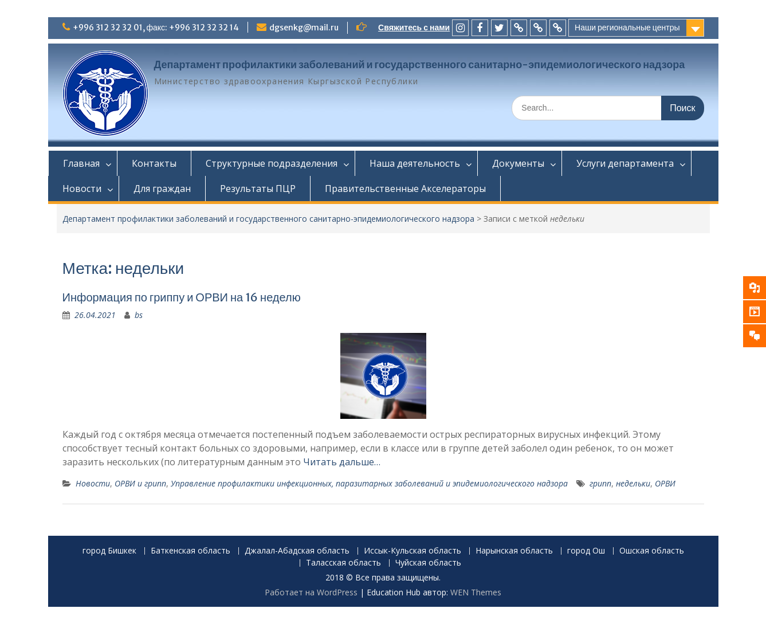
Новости (81, 188)
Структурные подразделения (271, 163)
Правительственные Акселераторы (405, 188)
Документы (518, 163)
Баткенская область (190, 551)
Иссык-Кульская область (412, 551)
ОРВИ (665, 483)
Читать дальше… (341, 462)
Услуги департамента (625, 163)
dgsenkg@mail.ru (304, 27)
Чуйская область (428, 563)
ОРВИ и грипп (140, 483)
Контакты (154, 163)
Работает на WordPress (311, 592)
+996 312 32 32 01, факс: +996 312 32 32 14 (156, 27)
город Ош (586, 551)
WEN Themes (475, 592)
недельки (633, 483)
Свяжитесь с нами (414, 27)
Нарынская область (514, 551)
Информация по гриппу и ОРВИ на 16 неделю (181, 297)
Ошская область (651, 551)
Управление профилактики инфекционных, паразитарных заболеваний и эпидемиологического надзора (369, 483)
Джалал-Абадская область (297, 551)
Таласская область (343, 563)
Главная (81, 163)
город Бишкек (109, 551)
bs (139, 314)
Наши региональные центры (627, 27)
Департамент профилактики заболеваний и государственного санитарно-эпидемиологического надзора (419, 64)
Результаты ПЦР (258, 188)
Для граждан (162, 188)
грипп (600, 483)
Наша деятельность (415, 163)
